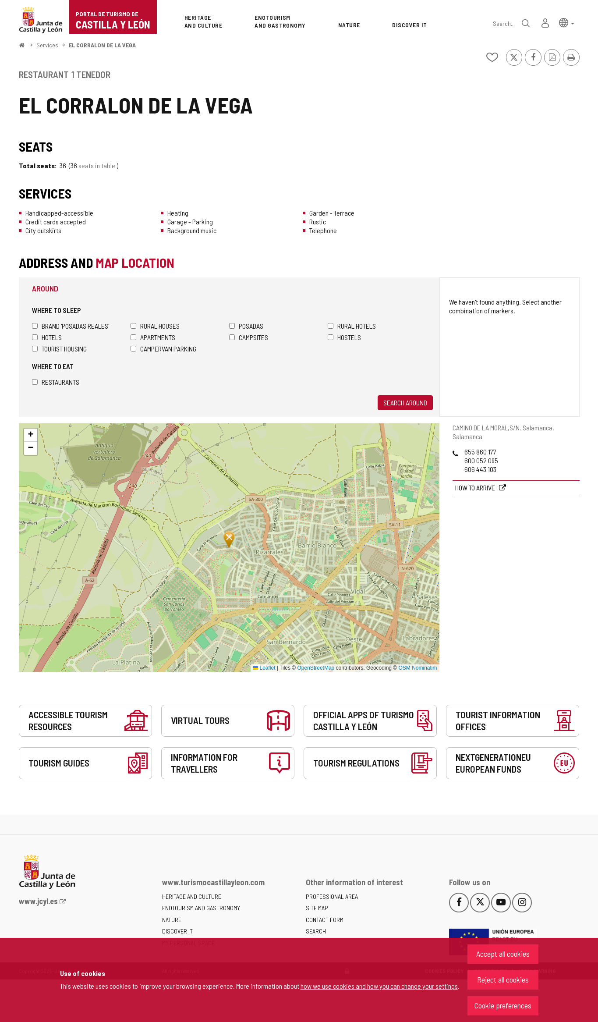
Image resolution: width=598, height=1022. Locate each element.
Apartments (153, 337)
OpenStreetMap (316, 668)
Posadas (246, 326)
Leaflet (264, 668)
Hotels (47, 337)
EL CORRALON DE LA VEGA (102, 45)
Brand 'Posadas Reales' (70, 326)
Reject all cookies (503, 979)
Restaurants (55, 382)
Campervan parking (163, 348)
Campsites (248, 337)
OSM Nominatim (417, 668)
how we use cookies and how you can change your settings (379, 986)
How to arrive (475, 487)
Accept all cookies (503, 953)
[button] (566, 22)
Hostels (344, 337)
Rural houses (155, 326)
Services (47, 45)
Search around (405, 402)
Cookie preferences (502, 1005)
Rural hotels (352, 326)
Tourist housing (59, 348)
